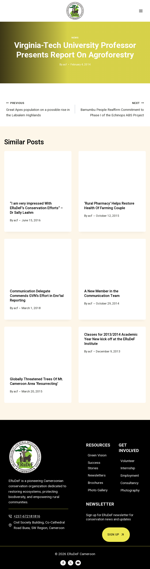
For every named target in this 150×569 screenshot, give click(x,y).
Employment (129, 475)
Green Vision (97, 455)
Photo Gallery (98, 490)
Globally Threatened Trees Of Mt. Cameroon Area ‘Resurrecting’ (36, 381)
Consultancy (129, 483)
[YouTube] (78, 562)
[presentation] (37, 173)
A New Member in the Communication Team (102, 293)
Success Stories (94, 465)
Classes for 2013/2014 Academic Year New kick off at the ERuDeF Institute (111, 339)
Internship (127, 468)
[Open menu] (140, 11)
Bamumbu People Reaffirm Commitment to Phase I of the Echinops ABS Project (111, 108)
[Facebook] (63, 562)
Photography (130, 490)
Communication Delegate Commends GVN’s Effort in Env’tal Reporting (37, 296)
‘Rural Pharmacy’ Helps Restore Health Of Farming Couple (109, 206)
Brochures (95, 483)
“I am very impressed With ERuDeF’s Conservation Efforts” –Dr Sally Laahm (36, 208)
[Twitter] (70, 562)
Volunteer (127, 461)
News (75, 37)
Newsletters (97, 475)
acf (65, 64)
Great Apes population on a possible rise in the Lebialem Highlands (39, 108)
